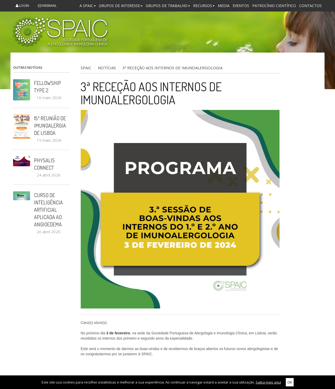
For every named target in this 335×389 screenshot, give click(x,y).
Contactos (310, 5)
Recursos (204, 5)
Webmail (47, 5)
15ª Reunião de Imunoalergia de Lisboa (50, 125)
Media (224, 5)
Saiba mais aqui (268, 382)
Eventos (241, 5)
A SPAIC (88, 5)
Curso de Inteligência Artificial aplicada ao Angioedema (48, 210)
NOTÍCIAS (107, 67)
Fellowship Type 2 (47, 86)
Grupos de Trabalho (168, 5)
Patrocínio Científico (274, 5)
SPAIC (86, 67)
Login (22, 5)
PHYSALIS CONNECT (44, 164)
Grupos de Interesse (121, 5)
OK (289, 382)
